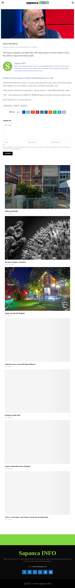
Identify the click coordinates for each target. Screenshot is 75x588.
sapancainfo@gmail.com (39, 566)
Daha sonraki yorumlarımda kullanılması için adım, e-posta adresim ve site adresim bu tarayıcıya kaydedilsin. (37, 148)
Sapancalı (24, 105)
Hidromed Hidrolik (11, 211)
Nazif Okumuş (8, 105)
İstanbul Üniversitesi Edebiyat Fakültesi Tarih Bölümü (22, 78)
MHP (54, 90)
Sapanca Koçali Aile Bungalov (15, 313)
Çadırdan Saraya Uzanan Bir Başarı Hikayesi (20, 364)
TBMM (34, 95)
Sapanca (16, 105)
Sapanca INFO (9, 47)
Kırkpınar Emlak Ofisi (12, 415)
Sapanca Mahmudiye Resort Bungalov (18, 466)
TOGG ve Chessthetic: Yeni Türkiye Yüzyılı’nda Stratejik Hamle (26, 517)
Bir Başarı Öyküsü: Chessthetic (15, 262)
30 (6, 264)
